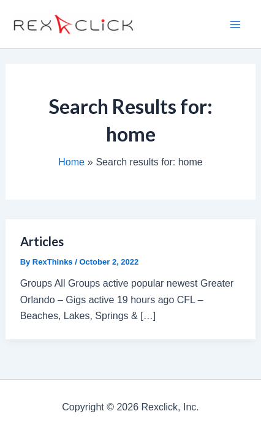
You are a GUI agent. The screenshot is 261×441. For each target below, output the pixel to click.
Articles (42, 241)
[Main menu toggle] (235, 24)
